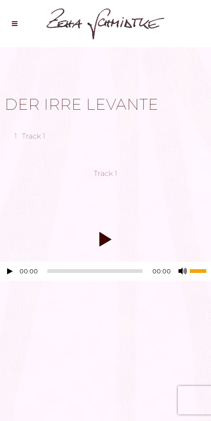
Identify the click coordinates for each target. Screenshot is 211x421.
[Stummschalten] (182, 271)
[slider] (94, 271)
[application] (105, 273)
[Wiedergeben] (10, 271)
